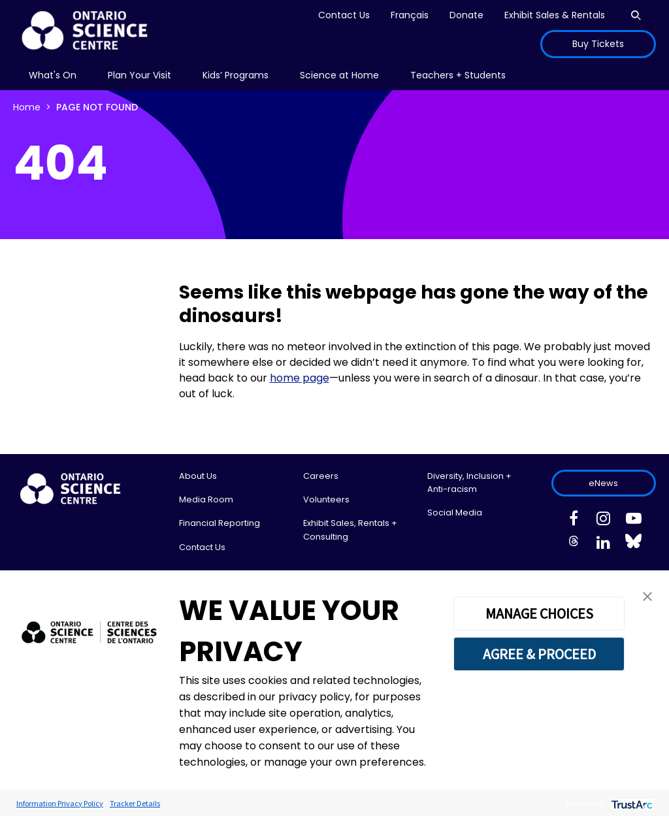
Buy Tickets (598, 43)
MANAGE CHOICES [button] (539, 613)
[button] (647, 595)
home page (299, 377)
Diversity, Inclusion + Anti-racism (469, 482)
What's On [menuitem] (52, 75)
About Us (198, 475)
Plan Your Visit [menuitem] (139, 75)
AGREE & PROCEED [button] (539, 654)
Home (27, 107)
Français (410, 15)
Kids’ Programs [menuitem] (236, 75)
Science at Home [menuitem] (339, 75)
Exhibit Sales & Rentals (554, 15)
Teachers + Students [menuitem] (458, 75)
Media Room (206, 499)
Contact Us (344, 15)
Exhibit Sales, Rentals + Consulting (350, 529)
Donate (466, 15)
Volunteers (326, 499)
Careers (320, 475)
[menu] (52, 75)
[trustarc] (630, 803)
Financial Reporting (219, 523)
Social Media (454, 512)
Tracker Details (135, 803)
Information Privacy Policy (59, 803)
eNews (603, 483)
